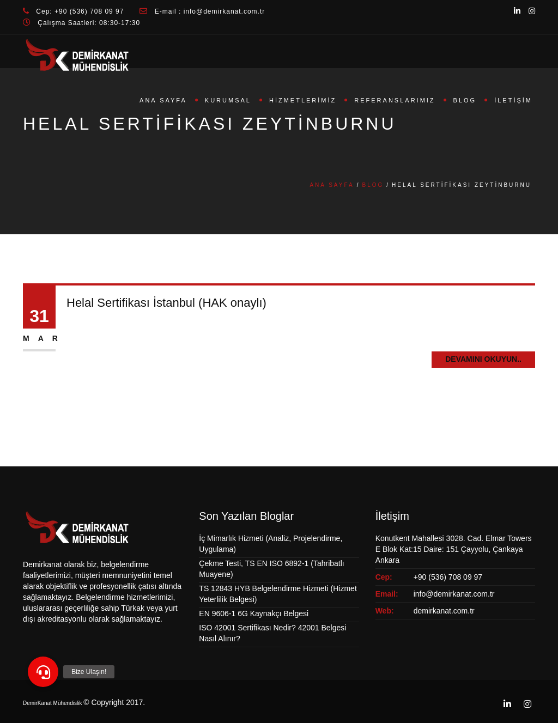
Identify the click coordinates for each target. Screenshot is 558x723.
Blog (465, 100)
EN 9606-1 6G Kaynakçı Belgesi (253, 613)
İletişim (513, 100)
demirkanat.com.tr (444, 610)
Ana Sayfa (163, 100)
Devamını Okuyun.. (483, 359)
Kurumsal (228, 100)
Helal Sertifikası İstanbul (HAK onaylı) (166, 302)
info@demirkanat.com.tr (454, 594)
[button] (43, 672)
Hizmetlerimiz (302, 100)
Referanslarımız (394, 100)
